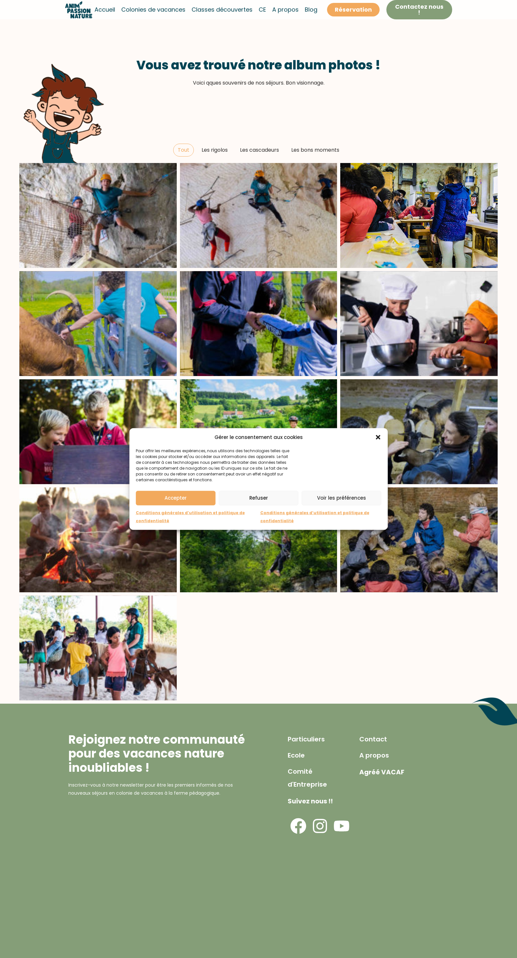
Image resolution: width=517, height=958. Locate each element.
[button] (378, 437)
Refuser (258, 497)
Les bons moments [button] (315, 150)
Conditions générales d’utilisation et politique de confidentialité (190, 517)
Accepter (175, 497)
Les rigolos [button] (215, 150)
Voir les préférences (341, 497)
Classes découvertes (222, 9)
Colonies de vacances (153, 9)
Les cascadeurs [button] (259, 150)
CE (262, 9)
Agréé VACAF (381, 772)
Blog (311, 9)
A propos (285, 9)
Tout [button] (183, 150)
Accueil (104, 9)
